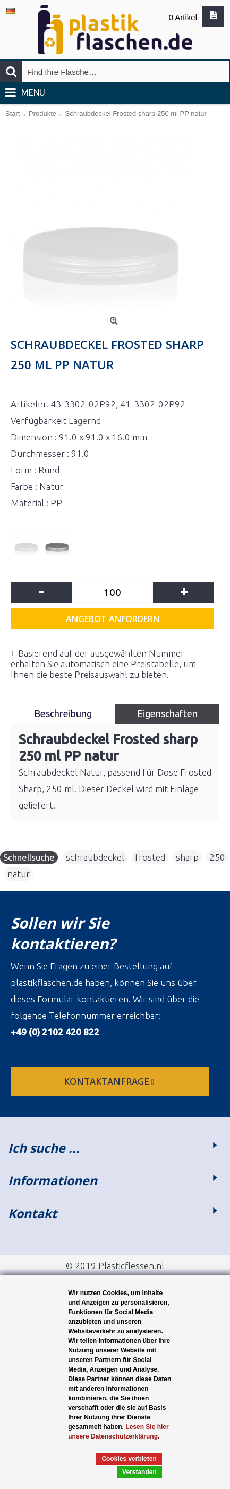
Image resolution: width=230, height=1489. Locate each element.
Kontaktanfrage (110, 1081)
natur (18, 874)
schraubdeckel (95, 857)
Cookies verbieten (128, 1458)
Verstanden (139, 1472)
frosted (150, 857)
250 (217, 857)
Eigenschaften (167, 713)
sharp (187, 857)
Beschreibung (63, 713)
